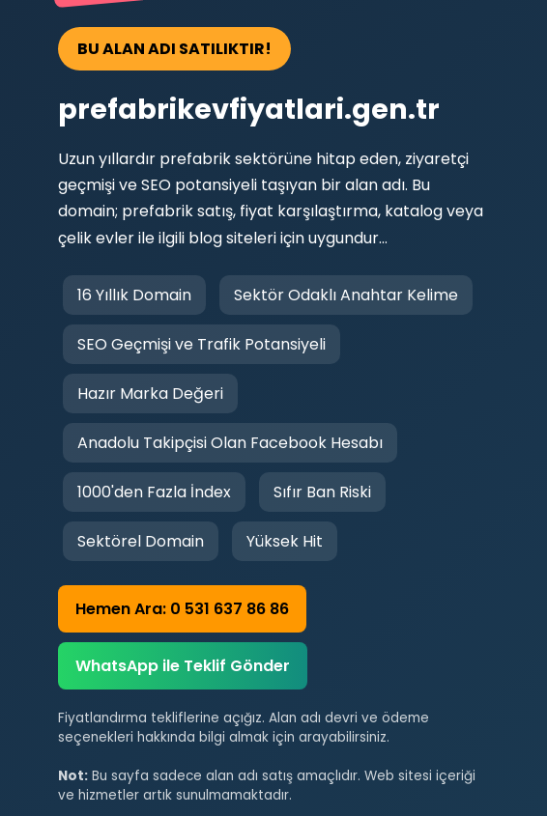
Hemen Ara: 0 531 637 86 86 (182, 609)
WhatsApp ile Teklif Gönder (182, 666)
